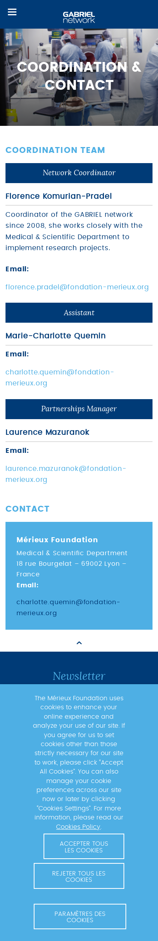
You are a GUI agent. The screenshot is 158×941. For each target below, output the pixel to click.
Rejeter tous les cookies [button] (78, 876)
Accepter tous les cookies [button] (84, 847)
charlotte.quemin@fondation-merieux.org (59, 378)
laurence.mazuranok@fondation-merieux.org (65, 474)
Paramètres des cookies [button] (79, 917)
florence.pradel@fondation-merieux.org (77, 287)
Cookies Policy (78, 827)
